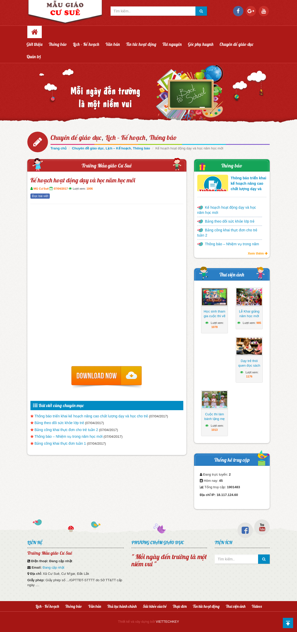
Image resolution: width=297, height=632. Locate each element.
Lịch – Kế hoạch (86, 44)
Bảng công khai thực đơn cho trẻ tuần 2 (66, 430)
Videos (257, 606)
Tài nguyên (172, 44)
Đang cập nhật (53, 567)
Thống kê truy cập (232, 460)
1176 (249, 376)
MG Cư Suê (41, 188)
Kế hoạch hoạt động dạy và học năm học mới (226, 210)
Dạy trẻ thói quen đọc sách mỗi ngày (249, 365)
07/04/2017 (61, 188)
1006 (89, 188)
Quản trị (34, 56)
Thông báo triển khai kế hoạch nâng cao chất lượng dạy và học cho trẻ (91, 416)
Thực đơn (180, 606)
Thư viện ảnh (231, 274)
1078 (214, 326)
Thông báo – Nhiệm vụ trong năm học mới (69, 436)
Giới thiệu (35, 44)
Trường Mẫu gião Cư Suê (107, 165)
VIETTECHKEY (167, 621)
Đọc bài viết (40, 196)
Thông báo (58, 44)
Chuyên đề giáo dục (236, 44)
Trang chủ (59, 148)
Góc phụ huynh (200, 44)
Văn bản (112, 44)
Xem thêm (258, 253)
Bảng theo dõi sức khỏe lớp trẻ (59, 423)
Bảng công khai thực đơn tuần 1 (60, 443)
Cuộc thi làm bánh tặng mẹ (214, 416)
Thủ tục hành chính (122, 606)
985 (259, 322)
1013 (214, 429)
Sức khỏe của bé (155, 606)
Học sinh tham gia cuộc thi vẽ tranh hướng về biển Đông (214, 318)
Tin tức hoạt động (141, 44)
